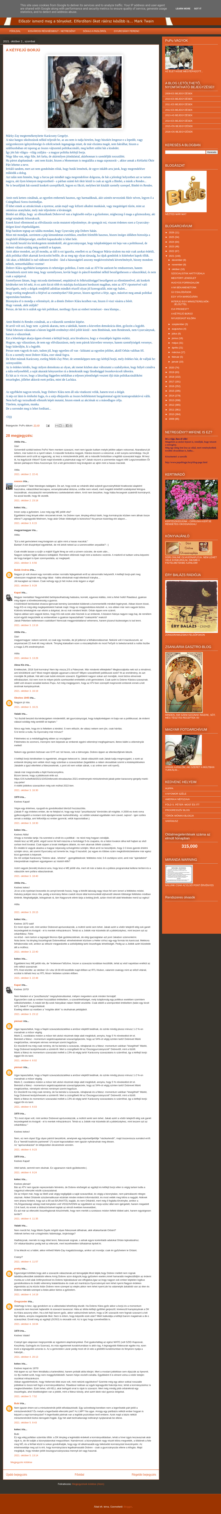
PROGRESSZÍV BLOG (177, 810)
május (175, 342)
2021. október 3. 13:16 (26, 625)
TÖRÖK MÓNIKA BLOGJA (179, 815)
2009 (172, 418)
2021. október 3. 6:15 (25, 523)
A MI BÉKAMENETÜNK (183, 287)
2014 (172, 395)
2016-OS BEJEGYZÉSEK (179, 131)
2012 (172, 404)
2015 (172, 390)
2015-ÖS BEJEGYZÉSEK (179, 126)
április (175, 347)
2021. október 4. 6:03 (25, 1106)
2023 (172, 246)
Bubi (17, 1403)
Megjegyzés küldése (21, 1462)
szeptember (178, 324)
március (176, 352)
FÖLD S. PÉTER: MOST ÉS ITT (182, 804)
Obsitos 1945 (21, 697)
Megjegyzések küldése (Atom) (88, 1484)
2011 (172, 409)
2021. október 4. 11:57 (26, 1261)
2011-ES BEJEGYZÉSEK (178, 104)
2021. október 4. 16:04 (26, 1324)
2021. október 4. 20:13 (26, 1356)
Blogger (128, 1506)
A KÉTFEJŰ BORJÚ (182, 313)
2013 (172, 400)
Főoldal (79, 1474)
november (177, 264)
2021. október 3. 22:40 (26, 951)
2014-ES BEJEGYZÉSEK (178, 120)
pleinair (18, 1021)
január (175, 361)
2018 (172, 376)
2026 (172, 232)
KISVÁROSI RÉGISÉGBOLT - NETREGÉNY (52, 31)
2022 (172, 251)
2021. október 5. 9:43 (25, 1422)
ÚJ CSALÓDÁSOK (181, 292)
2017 (172, 381)
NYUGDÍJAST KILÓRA (183, 318)
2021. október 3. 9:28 (25, 585)
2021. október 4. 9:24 (25, 1172)
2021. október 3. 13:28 (26, 658)
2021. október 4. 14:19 (26, 1294)
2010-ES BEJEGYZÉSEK (178, 98)
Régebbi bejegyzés (144, 1474)
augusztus (177, 328)
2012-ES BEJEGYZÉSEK (178, 110)
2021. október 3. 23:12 (26, 1014)
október (176, 269)
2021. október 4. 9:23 (25, 1149)
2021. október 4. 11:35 (26, 1218)
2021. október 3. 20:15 (26, 912)
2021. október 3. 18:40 (26, 876)
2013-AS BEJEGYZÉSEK (178, 115)
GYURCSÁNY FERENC (126, 31)
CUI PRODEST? (180, 309)
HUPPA (169, 788)
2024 (172, 241)
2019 (172, 372)
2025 (172, 237)
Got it (197, 8)
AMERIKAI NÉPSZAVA (177, 799)
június (175, 338)
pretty (17, 1268)
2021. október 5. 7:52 (25, 1396)
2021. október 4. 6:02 (25, 1060)
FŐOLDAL (15, 31)
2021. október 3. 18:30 (26, 823)
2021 (172, 256)
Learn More (183, 8)
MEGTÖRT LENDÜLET (183, 278)
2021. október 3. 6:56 (25, 562)
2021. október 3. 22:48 (26, 978)
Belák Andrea (21, 569)
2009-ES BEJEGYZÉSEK (178, 93)
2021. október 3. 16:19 (26, 691)
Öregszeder (20, 1301)
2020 (172, 367)
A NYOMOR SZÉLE (175, 793)
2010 (172, 414)
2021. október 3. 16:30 (26, 790)
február (176, 356)
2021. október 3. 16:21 (26, 707)
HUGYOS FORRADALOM (185, 282)
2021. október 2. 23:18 (26, 500)
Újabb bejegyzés (16, 1474)
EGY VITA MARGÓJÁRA (184, 296)
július (175, 333)
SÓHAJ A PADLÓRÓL (94, 31)
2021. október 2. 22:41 (26, 474)
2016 (172, 386)
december (177, 260)
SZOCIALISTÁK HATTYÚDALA (188, 273)
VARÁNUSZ (171, 821)
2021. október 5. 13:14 (26, 1455)
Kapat (17, 592)
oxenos (18, 481)
